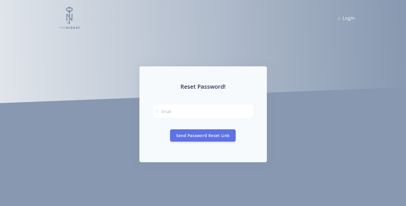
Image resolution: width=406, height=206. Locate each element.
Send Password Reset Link (203, 135)
